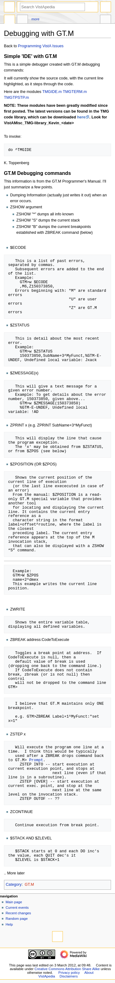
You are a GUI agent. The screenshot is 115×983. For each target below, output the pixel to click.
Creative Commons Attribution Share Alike (67, 969)
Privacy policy (69, 972)
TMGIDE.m (52, 92)
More (36, 19)
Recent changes (18, 913)
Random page (17, 918)
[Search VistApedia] (52, 7)
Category (13, 884)
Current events (17, 907)
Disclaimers (68, 976)
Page (9, 20)
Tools (105, 20)
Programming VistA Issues (41, 46)
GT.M (29, 884)
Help (9, 924)
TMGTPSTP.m (16, 97)
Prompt (36, 760)
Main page (14, 902)
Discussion (22, 20)
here (81, 117)
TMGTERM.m (75, 92)
